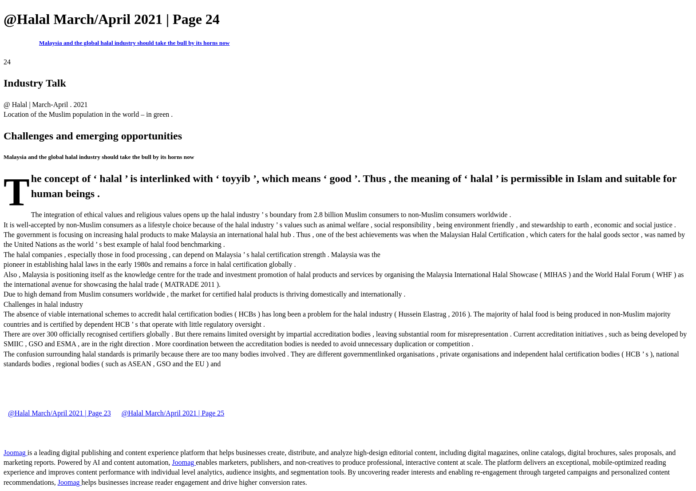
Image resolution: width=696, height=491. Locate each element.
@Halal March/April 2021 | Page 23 (59, 413)
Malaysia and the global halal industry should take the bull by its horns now (134, 43)
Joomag (16, 452)
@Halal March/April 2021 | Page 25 (173, 413)
